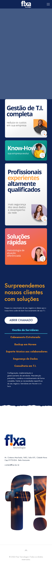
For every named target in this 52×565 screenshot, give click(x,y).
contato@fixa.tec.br (12, 465)
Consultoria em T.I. (25, 366)
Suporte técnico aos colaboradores (26, 351)
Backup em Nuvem (25, 344)
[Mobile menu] (48, 4)
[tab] (26, 330)
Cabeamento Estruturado (25, 337)
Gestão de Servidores (25, 330)
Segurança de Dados (25, 359)
